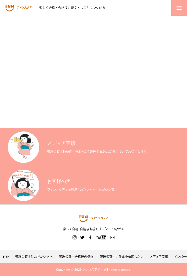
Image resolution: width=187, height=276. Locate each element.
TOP (6, 257)
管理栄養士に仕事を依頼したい (122, 257)
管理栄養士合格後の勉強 (76, 257)
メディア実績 (159, 257)
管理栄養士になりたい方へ (34, 257)
